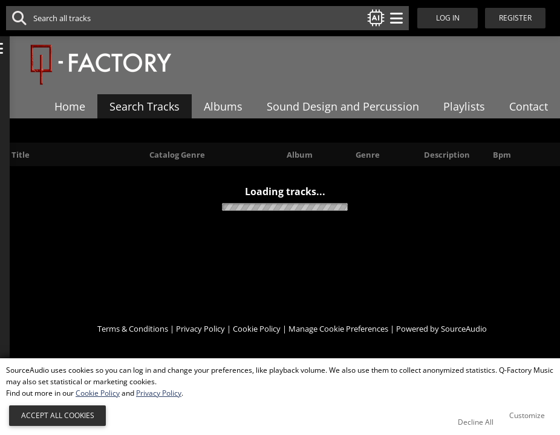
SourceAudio (464, 343)
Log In (451, 18)
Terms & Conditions (132, 343)
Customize (527, 415)
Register (523, 18)
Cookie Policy (257, 343)
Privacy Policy (200, 343)
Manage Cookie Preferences (338, 343)
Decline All (475, 422)
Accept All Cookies (57, 415)
